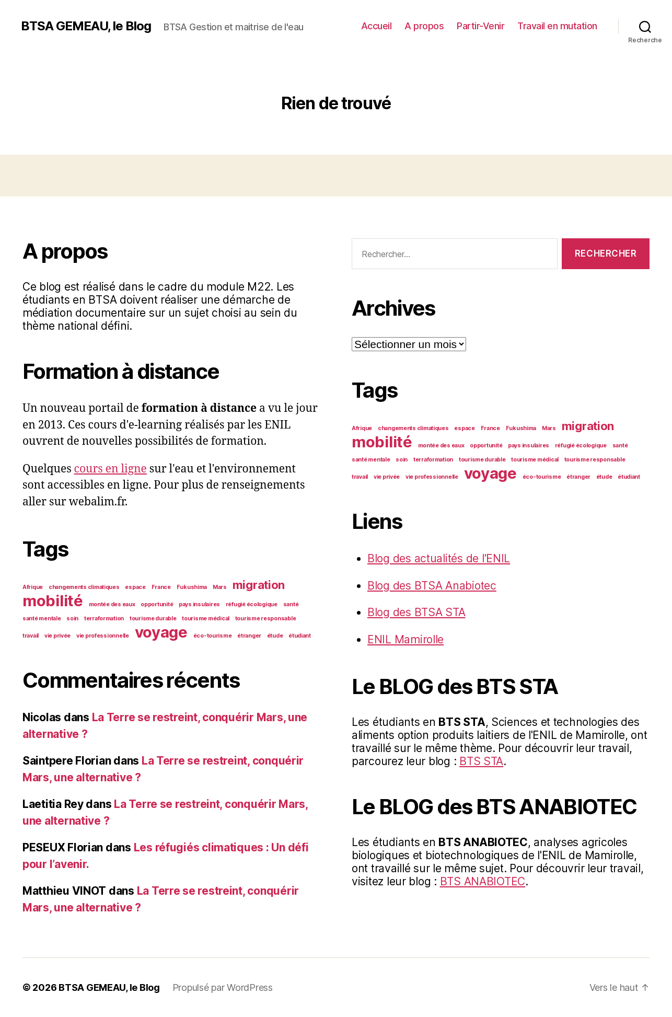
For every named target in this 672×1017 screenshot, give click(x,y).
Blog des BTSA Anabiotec (431, 585)
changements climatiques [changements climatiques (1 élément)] (84, 587)
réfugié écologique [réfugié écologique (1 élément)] (251, 604)
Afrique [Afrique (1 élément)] (32, 587)
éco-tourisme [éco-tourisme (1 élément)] (212, 635)
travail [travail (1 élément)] (30, 635)
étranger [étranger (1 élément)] (249, 635)
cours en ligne (110, 469)
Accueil (376, 25)
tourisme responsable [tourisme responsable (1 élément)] (265, 618)
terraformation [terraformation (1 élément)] (104, 618)
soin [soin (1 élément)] (72, 618)
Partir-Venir (480, 25)
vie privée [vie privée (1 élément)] (57, 635)
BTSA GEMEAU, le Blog (86, 26)
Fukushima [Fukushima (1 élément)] (192, 587)
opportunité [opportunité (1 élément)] (157, 604)
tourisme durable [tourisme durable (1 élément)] (153, 618)
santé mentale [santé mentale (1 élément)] (41, 618)
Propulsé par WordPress (222, 987)
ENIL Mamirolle (405, 639)
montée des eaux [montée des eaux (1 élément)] (112, 604)
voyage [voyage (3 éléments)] (161, 632)
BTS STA (481, 761)
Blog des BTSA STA (416, 612)
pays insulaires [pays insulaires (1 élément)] (199, 604)
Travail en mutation (557, 25)
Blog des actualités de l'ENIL (438, 558)
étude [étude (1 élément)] (275, 635)
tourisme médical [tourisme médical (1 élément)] (205, 618)
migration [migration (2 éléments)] (259, 585)
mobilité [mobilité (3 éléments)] (52, 601)
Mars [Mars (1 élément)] (220, 587)
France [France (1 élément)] (161, 587)
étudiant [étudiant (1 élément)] (299, 635)
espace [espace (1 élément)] (135, 587)
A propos (424, 25)
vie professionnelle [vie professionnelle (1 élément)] (102, 635)
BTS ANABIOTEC (483, 881)
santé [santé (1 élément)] (291, 604)
